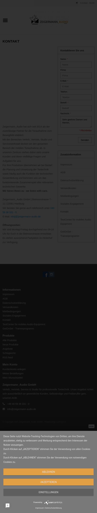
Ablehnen (48, 471)
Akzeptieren (48, 482)
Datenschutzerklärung (53, 508)
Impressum (39, 508)
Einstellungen (48, 492)
